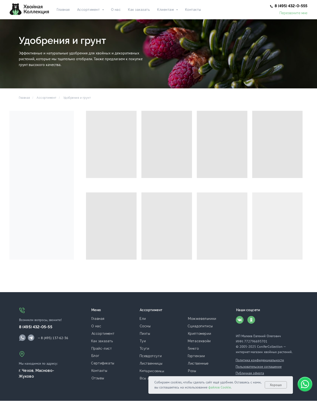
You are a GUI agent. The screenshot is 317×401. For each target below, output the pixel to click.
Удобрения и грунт (77, 97)
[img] (22, 338)
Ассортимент (47, 97)
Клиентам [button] (166, 10)
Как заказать (139, 10)
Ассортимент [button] (89, 10)
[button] (291, 6)
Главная (63, 10)
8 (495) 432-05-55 (35, 327)
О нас (116, 10)
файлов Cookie (219, 387)
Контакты (193, 10)
